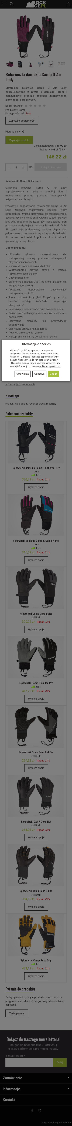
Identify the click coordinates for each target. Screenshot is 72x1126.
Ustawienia (22, 373)
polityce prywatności (49, 366)
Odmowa (39, 373)
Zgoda (53, 373)
